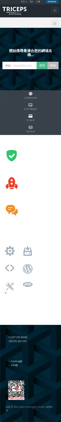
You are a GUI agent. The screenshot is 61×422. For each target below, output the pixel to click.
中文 (24, 1)
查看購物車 (51, 1)
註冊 (38, 1)
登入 (32, 1)
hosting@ (16, 361)
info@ (14, 365)
